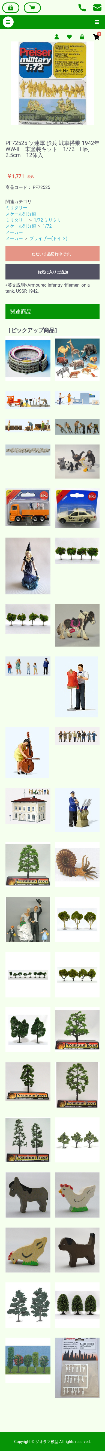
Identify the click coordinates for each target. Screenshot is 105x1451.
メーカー (14, 232)
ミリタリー (16, 207)
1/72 (47, 226)
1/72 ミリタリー (50, 220)
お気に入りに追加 (52, 272)
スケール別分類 (20, 214)
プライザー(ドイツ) (48, 238)
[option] (52, 83)
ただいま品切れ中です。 (53, 254)
